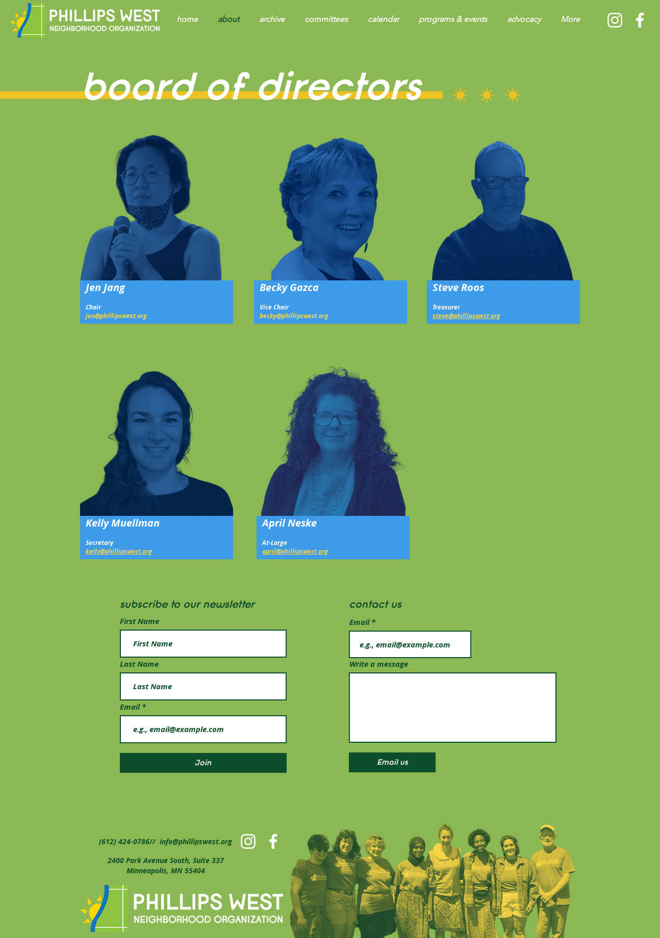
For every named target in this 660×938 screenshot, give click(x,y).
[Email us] (392, 762)
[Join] (203, 763)
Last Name (139, 664)
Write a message (378, 664)
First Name (139, 621)
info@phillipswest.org (196, 841)
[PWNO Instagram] (615, 20)
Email (131, 707)
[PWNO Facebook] (640, 20)
